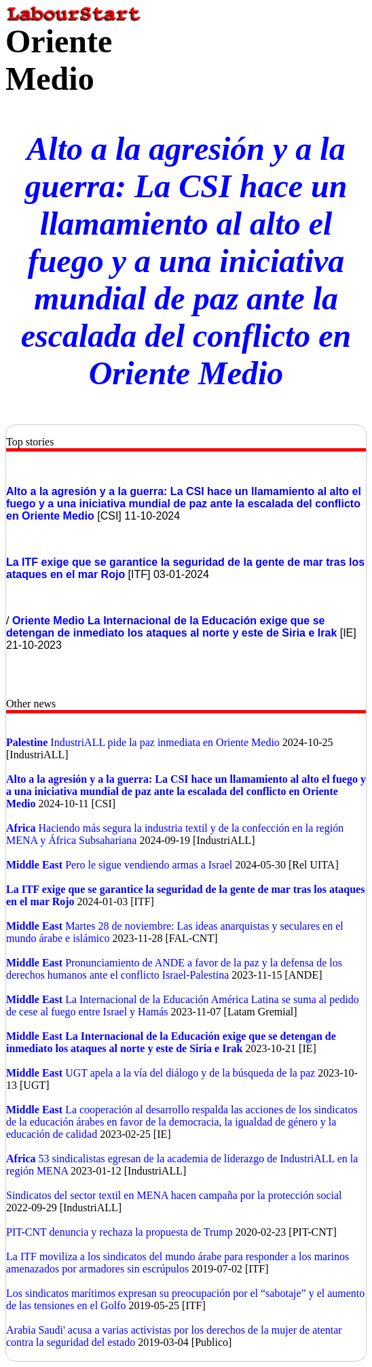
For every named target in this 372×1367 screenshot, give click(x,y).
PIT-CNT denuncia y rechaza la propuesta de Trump (121, 1232)
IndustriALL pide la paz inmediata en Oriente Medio (166, 742)
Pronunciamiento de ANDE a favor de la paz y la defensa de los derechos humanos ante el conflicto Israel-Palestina (174, 969)
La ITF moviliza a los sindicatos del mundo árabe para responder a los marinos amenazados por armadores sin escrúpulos (177, 1263)
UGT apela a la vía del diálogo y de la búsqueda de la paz (191, 1073)
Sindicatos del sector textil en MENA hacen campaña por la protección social (174, 1195)
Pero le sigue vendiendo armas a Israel (148, 865)
